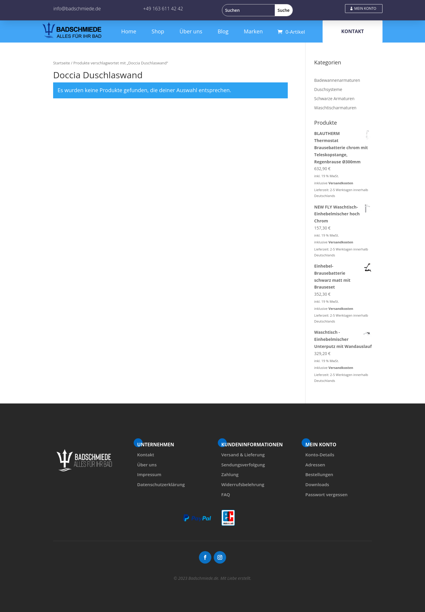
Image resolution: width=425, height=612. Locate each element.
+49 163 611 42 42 (163, 8)
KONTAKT (352, 31)
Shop (158, 31)
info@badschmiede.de (77, 8)
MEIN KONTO (365, 8)
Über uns (190, 31)
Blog (223, 31)
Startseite (61, 63)
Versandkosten (340, 183)
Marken (253, 31)
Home (128, 31)
